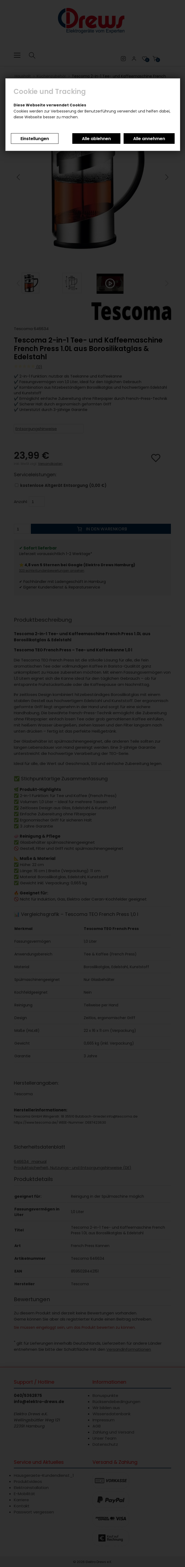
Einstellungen (34, 139)
